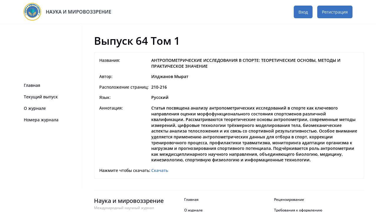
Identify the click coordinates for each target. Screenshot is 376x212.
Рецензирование (289, 199)
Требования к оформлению (298, 210)
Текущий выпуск (41, 97)
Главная (32, 85)
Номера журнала (41, 119)
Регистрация (335, 12)
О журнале (35, 108)
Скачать (159, 170)
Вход (303, 12)
